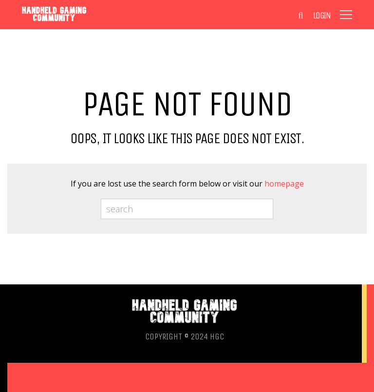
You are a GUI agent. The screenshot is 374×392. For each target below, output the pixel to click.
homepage (284, 183)
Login (322, 15)
